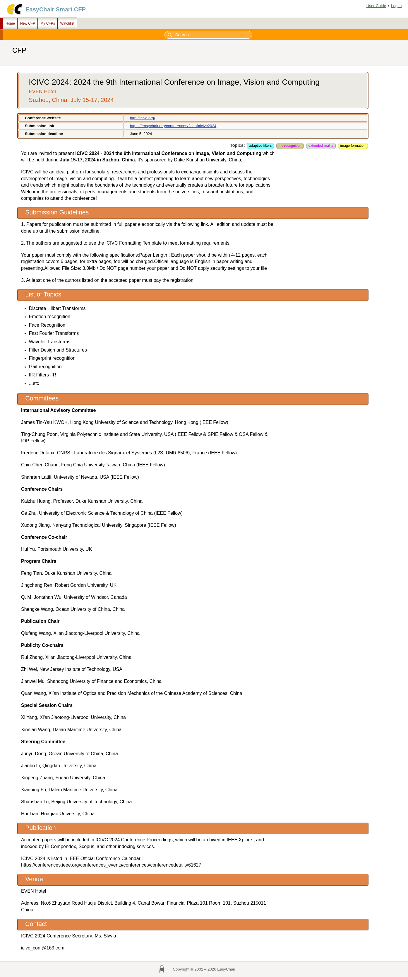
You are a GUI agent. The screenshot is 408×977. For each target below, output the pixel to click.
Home (10, 23)
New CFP (27, 23)
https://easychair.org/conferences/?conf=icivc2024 (173, 126)
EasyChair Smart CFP (55, 9)
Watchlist (67, 23)
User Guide (376, 6)
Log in (396, 6)
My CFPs (47, 23)
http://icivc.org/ (142, 118)
